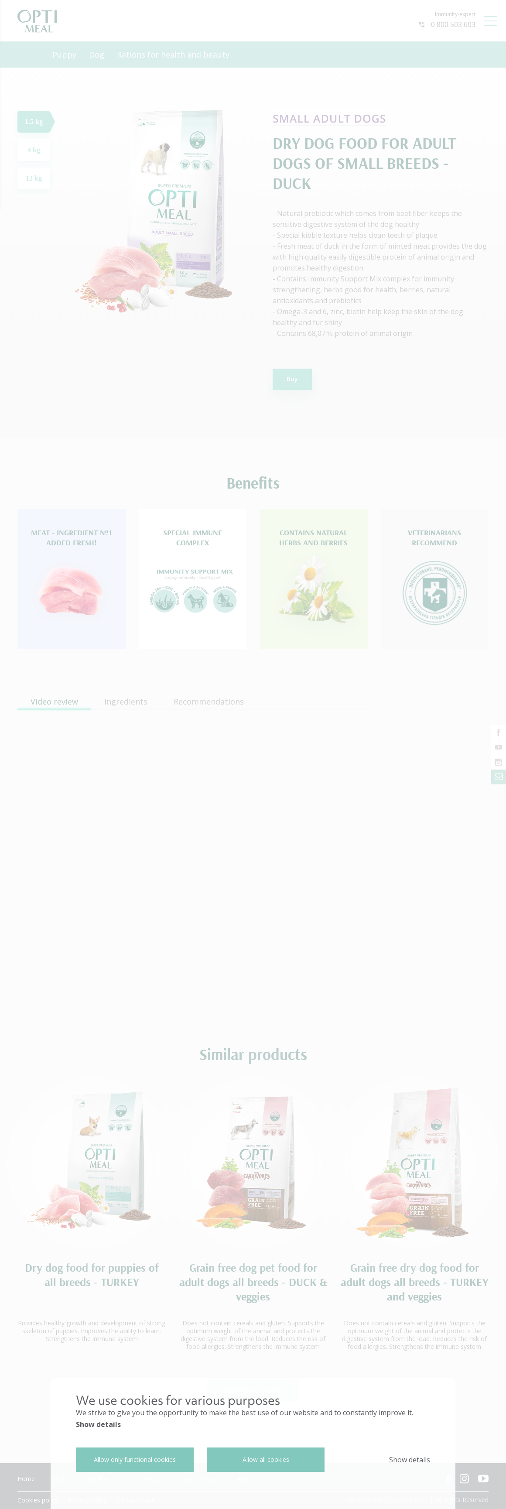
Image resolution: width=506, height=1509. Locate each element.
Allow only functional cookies (135, 1459)
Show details (98, 1424)
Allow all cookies (266, 1459)
